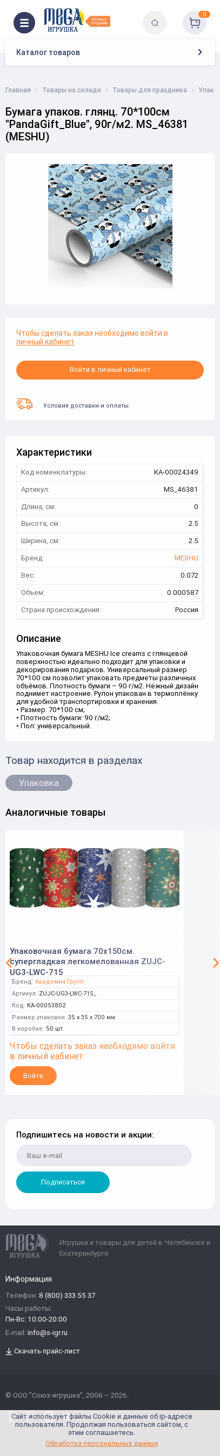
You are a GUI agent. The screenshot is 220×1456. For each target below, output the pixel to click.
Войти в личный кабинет (110, 369)
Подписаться (63, 1182)
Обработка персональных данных (101, 1443)
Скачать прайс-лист (42, 1351)
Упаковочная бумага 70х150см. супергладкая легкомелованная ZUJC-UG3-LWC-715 (87, 958)
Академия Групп (59, 981)
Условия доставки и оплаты (72, 403)
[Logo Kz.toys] (77, 20)
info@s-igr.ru (48, 1333)
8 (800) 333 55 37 (67, 1296)
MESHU (186, 558)
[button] (9, 962)
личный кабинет (45, 341)
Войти (33, 1075)
